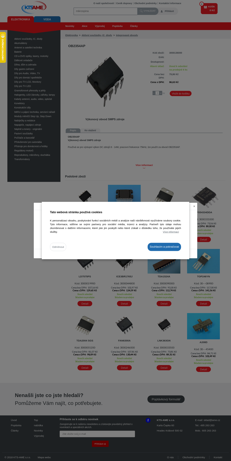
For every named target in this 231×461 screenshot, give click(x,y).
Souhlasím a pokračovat (164, 246)
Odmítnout (58, 247)
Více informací (171, 231)
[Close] (194, 206)
